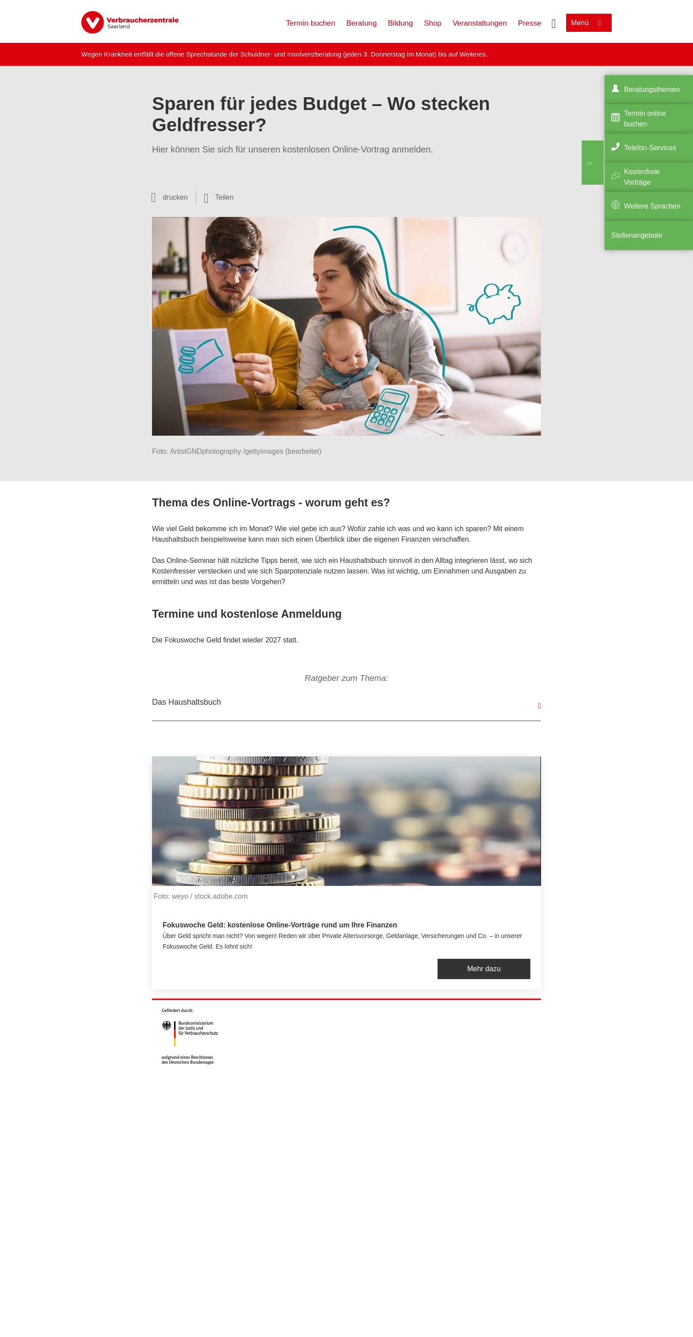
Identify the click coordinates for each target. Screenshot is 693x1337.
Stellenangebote (637, 235)
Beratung (361, 23)
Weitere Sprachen (652, 206)
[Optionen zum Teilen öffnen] (219, 197)
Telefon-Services (650, 148)
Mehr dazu (484, 968)
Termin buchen (310, 23)
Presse (529, 23)
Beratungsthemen (652, 89)
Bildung (400, 23)
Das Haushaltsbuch (186, 702)
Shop (433, 23)
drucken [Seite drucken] (175, 197)
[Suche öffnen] (554, 22)
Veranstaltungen (480, 23)
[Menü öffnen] (589, 23)
